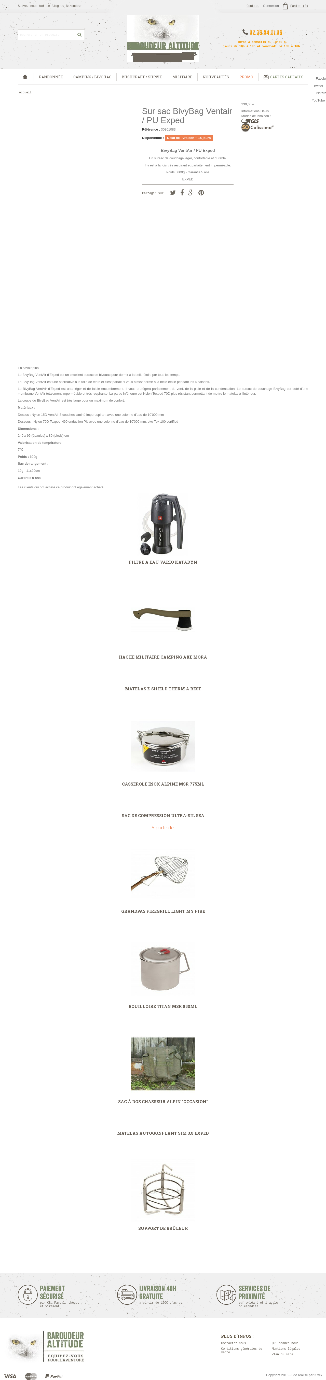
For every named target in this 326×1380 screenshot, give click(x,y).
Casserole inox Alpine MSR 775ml (163, 784)
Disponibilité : (153, 138)
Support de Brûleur (163, 1228)
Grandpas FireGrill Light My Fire (163, 911)
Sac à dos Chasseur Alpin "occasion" (163, 1101)
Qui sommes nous (285, 1343)
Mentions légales (286, 1349)
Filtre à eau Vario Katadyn (163, 562)
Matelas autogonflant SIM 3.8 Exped (163, 1133)
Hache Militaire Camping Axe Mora (163, 657)
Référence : (151, 129)
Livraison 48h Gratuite (157, 1295)
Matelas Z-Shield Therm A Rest (163, 688)
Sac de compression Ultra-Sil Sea (163, 815)
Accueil (25, 93)
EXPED (187, 179)
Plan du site (282, 1355)
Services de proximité (261, 1296)
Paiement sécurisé (59, 1296)
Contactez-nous (233, 1343)
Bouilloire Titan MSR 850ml (163, 1006)
